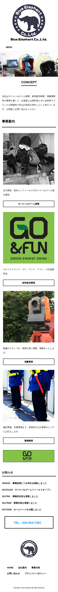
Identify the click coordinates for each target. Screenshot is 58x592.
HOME (10, 567)
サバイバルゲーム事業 (28, 204)
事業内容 (35, 567)
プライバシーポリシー (35, 573)
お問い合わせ (13, 573)
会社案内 (22, 567)
